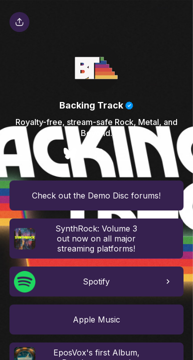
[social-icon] (70, 154)
